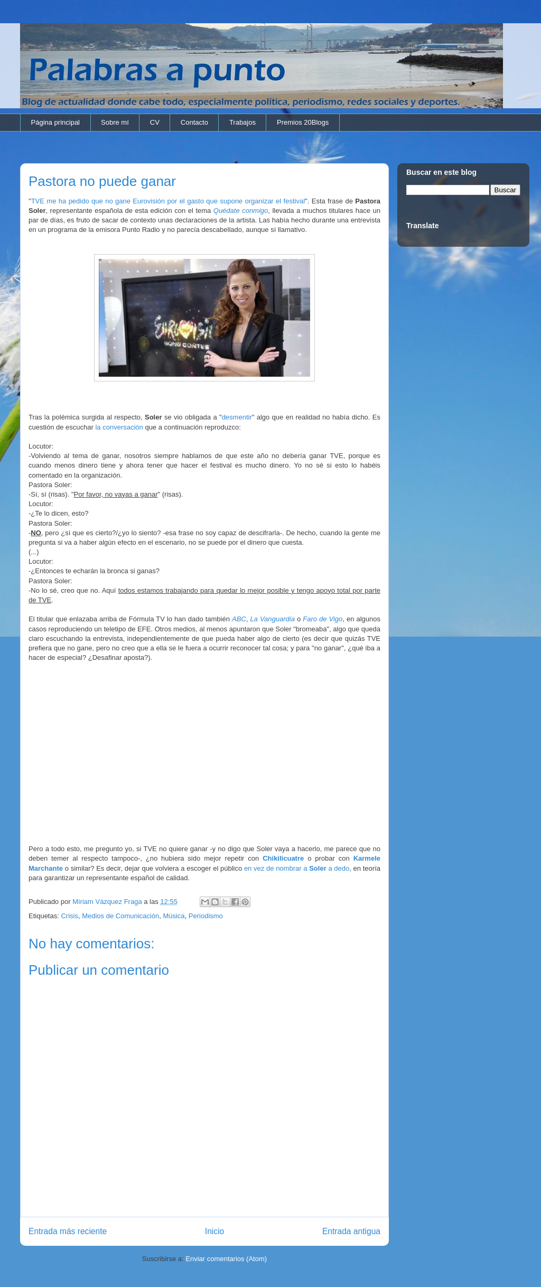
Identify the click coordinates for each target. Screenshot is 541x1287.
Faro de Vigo (322, 619)
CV (155, 122)
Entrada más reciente (68, 1231)
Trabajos (242, 122)
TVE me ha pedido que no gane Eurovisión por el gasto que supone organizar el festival (168, 201)
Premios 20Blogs (303, 122)
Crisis (69, 916)
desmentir (237, 417)
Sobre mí (115, 122)
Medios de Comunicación (120, 916)
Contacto (194, 122)
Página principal (55, 122)
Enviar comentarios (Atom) (226, 1259)
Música (173, 916)
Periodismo (206, 916)
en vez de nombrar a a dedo (296, 868)
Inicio (214, 1231)
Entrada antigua (351, 1231)
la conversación (119, 427)
